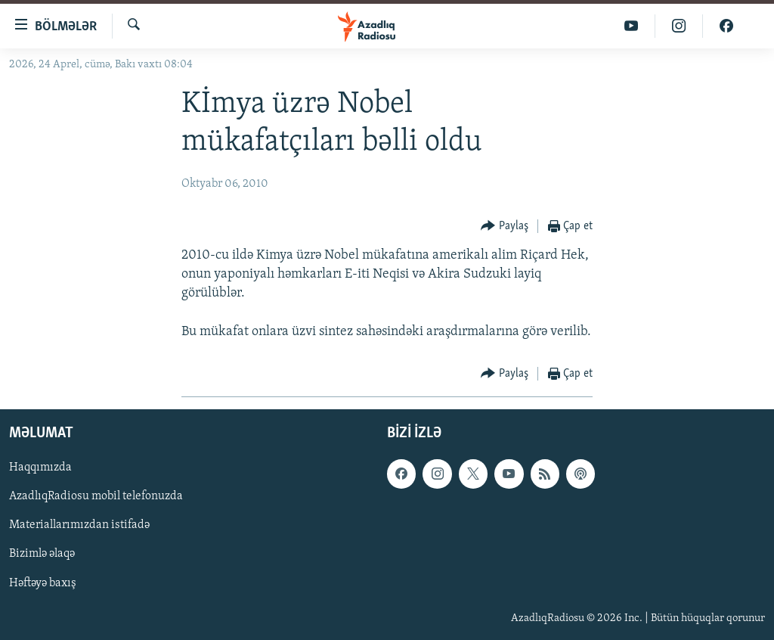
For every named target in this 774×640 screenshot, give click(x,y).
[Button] (504, 226)
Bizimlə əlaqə (42, 554)
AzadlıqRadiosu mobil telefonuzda (96, 496)
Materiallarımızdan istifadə (79, 525)
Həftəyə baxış (42, 582)
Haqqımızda (40, 467)
